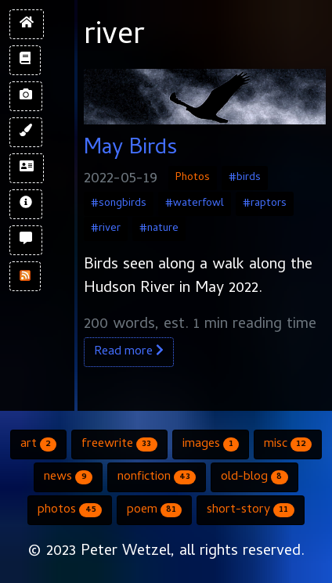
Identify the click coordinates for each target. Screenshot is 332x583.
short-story (250, 510)
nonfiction (156, 477)
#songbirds (118, 204)
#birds (245, 178)
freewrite (119, 444)
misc (288, 444)
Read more (129, 352)
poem (154, 510)
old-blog (254, 477)
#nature (159, 229)
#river (106, 229)
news (68, 477)
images (210, 444)
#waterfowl (194, 204)
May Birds (131, 149)
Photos (192, 178)
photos (69, 510)
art (38, 444)
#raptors (265, 204)
